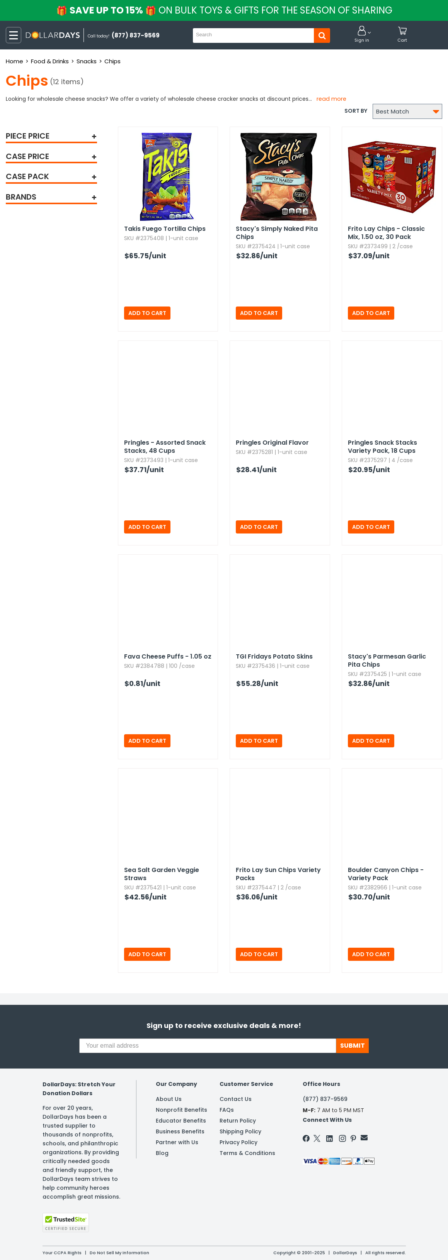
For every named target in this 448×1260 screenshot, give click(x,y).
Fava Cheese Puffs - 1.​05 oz (167, 656)
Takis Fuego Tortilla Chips (165, 229)
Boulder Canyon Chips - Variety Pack (386, 874)
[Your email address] (207, 1045)
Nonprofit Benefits (181, 1110)
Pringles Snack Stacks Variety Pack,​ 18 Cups (382, 447)
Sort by (355, 111)
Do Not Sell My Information (119, 1253)
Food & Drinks (50, 61)
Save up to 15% (224, 10)
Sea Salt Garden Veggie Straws (161, 874)
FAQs (227, 1110)
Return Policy (238, 1121)
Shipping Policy (240, 1131)
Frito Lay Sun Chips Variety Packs (278, 874)
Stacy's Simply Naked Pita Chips (277, 233)
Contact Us (236, 1099)
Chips (112, 61)
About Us (169, 1099)
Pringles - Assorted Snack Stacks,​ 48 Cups (165, 447)
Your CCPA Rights (62, 1253)
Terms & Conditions (247, 1153)
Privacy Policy (238, 1142)
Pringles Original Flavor (272, 443)
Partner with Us (177, 1142)
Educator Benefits (181, 1121)
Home (14, 61)
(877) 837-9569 (325, 1099)
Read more (331, 99)
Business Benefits (180, 1131)
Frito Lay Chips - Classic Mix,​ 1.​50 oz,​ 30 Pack (386, 233)
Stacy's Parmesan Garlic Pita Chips (387, 660)
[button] (361, 35)
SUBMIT (352, 1045)
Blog (162, 1153)
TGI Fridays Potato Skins (274, 656)
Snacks (87, 61)
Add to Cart (147, 313)
